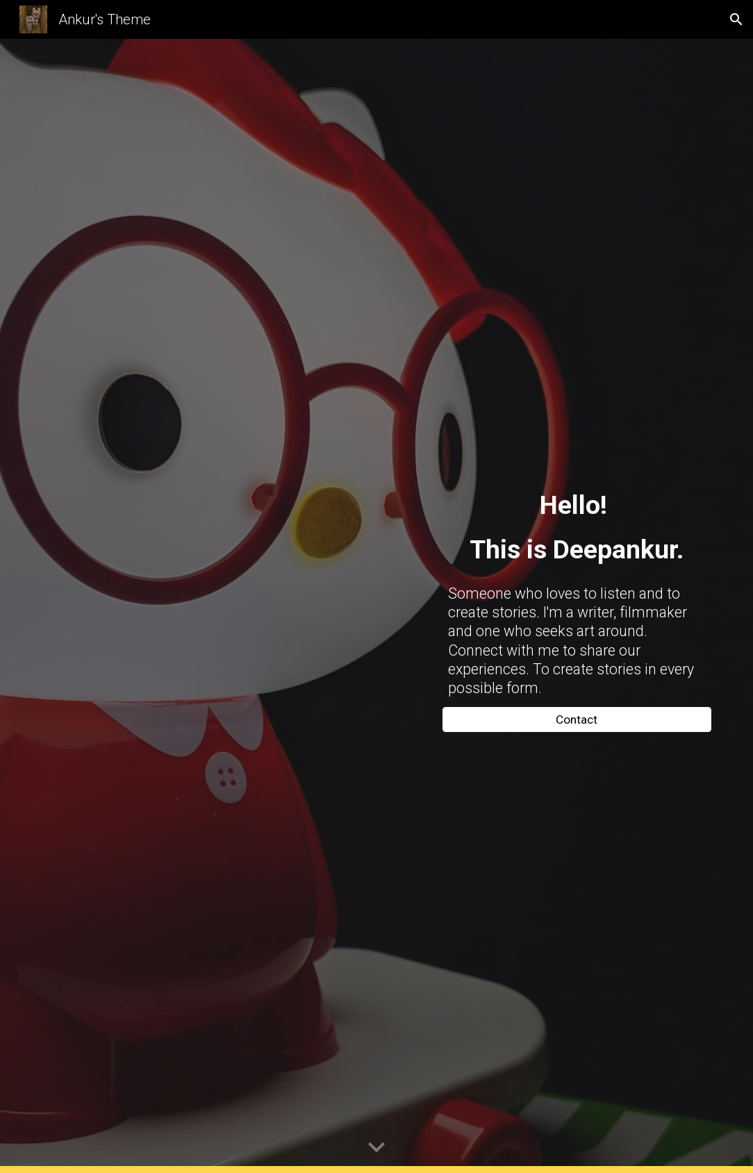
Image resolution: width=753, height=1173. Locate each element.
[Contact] (577, 719)
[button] (736, 19)
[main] (576, 527)
